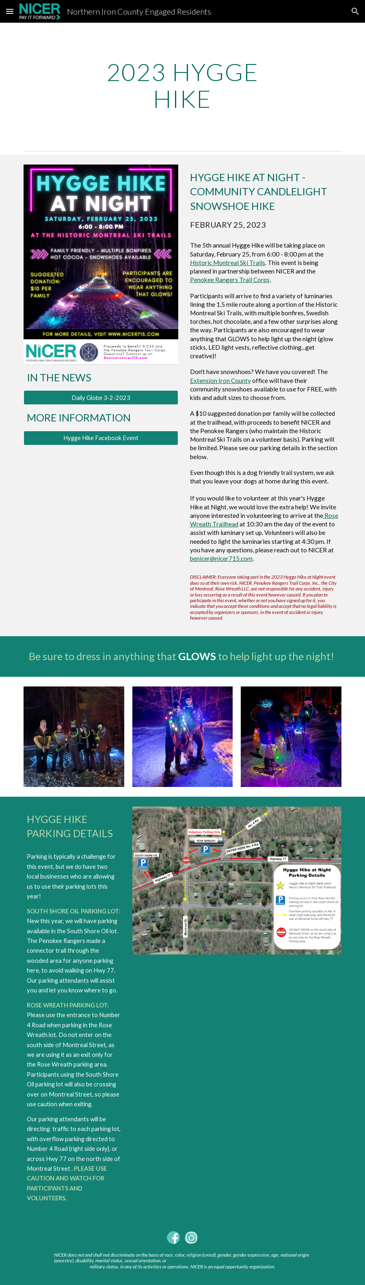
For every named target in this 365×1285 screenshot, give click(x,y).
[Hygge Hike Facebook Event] (101, 438)
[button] (9, 11)
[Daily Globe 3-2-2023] (101, 397)
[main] (182, 85)
